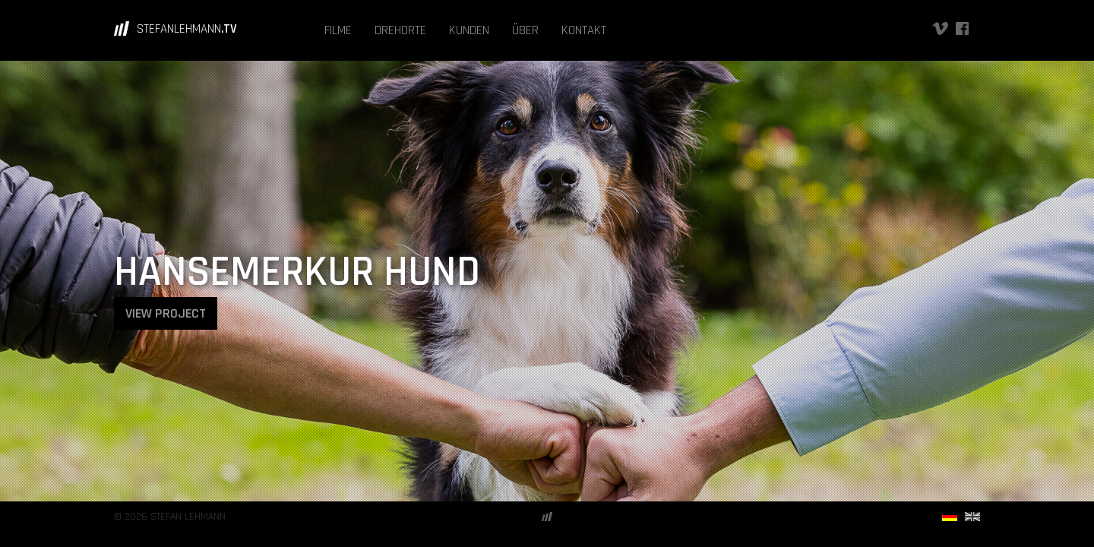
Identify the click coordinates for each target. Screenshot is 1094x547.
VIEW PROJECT (165, 313)
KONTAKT (583, 30)
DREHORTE (400, 30)
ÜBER (525, 30)
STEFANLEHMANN (187, 29)
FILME (338, 30)
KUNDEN (469, 30)
